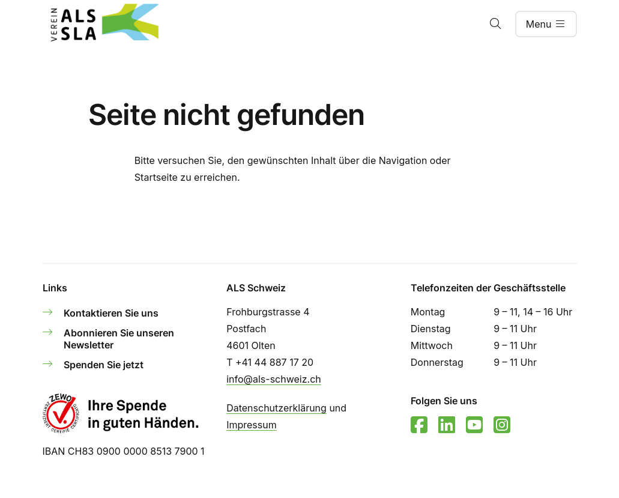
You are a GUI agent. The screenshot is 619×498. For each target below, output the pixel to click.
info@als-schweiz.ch (273, 379)
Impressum (251, 425)
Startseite (156, 177)
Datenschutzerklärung (276, 408)
